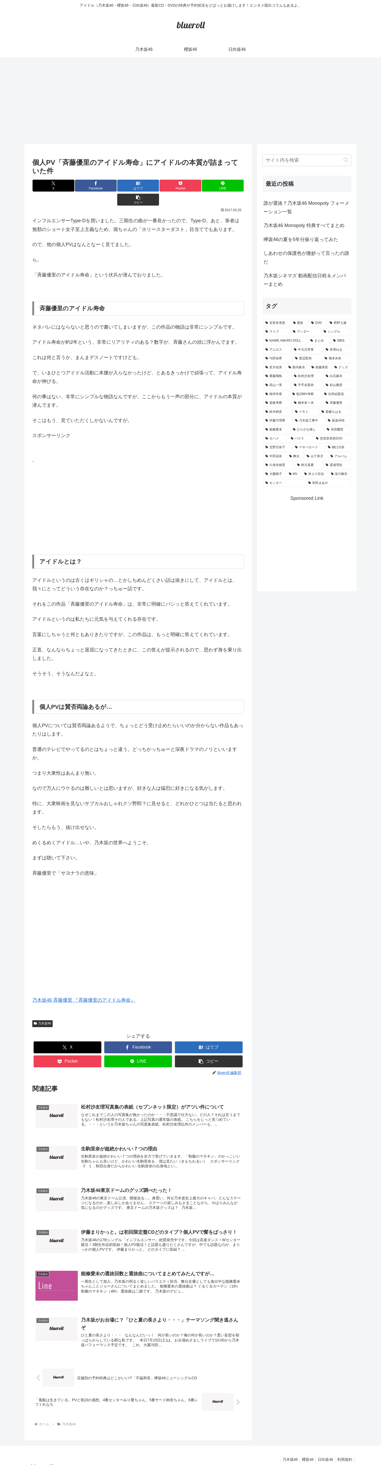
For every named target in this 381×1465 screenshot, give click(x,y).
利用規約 (344, 1448)
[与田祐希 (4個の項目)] (277, 358)
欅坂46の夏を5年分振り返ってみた (301, 239)
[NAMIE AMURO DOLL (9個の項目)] (285, 341)
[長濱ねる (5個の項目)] (337, 350)
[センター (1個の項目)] (284, 483)
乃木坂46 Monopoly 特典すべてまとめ (304, 225)
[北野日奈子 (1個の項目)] (277, 447)
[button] (226, 186)
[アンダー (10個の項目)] (305, 332)
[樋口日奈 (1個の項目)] (338, 447)
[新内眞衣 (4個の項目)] (297, 367)
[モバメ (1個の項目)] (275, 439)
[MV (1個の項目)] (294, 474)
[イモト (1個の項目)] (305, 412)
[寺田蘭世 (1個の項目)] (337, 430)
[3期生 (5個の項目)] (341, 341)
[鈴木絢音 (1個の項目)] (277, 412)
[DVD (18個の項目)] (317, 323)
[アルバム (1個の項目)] (339, 456)
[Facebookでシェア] (85, 186)
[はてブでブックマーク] (120, 186)
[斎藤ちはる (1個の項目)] (335, 412)
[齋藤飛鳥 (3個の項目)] (277, 376)
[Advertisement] (190, 101)
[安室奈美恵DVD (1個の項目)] (332, 439)
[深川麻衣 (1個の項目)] (340, 474)
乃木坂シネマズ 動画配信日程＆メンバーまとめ (305, 280)
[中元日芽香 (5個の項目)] (307, 350)
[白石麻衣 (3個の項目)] (337, 376)
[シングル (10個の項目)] (336, 332)
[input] (306, 160)
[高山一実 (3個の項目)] (277, 385)
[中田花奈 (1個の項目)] (274, 456)
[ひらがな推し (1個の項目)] (307, 430)
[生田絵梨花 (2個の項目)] (336, 394)
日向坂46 (323, 1448)
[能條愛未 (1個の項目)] (276, 430)
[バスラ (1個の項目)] (300, 439)
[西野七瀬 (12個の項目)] (339, 323)
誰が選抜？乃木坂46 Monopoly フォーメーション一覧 (306, 207)
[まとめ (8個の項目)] (319, 341)
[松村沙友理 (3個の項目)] (307, 376)
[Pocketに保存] (156, 186)
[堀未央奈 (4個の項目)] (336, 358)
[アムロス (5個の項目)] (277, 350)
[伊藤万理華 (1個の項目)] (277, 421)
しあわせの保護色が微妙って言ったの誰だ (306, 257)
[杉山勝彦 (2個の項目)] (337, 385)
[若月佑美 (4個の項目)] (274, 367)
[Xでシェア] (50, 186)
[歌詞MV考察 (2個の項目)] (305, 394)
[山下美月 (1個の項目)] (315, 456)
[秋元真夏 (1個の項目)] (308, 465)
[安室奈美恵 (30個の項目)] (276, 323)
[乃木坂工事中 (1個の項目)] (308, 421)
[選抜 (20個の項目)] (299, 323)
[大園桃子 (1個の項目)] (274, 474)
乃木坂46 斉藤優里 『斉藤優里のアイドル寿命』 (83, 986)
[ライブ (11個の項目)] (276, 332)
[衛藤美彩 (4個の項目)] (320, 367)
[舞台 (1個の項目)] (295, 456)
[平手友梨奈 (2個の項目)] (307, 385)
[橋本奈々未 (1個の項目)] (307, 403)
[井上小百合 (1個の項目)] (315, 474)
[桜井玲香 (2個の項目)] (276, 394)
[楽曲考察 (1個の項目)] (277, 403)
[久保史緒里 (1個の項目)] (278, 465)
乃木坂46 (42, 1009)
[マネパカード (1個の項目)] (308, 447)
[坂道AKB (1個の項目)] (338, 421)
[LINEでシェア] (191, 186)
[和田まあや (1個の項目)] (328, 483)
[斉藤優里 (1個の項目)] (337, 403)
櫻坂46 (305, 1448)
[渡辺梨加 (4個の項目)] (307, 358)
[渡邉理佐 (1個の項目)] (337, 465)
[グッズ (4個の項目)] (341, 367)
